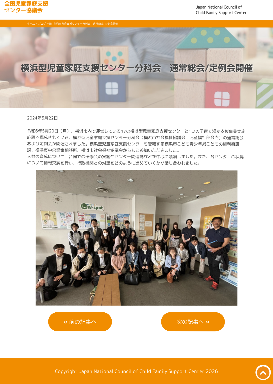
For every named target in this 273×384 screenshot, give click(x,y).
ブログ (42, 23)
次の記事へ (190, 322)
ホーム (31, 23)
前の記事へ (82, 321)
